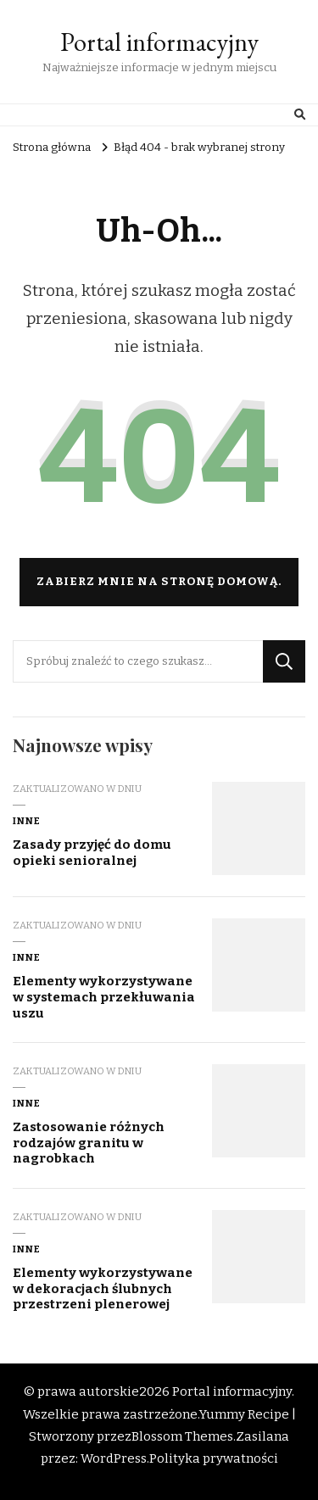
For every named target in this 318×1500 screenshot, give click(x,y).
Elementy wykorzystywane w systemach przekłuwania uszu (104, 996)
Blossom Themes (182, 1436)
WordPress (114, 1458)
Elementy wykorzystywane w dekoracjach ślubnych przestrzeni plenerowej (102, 1288)
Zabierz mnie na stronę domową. (159, 581)
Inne (27, 821)
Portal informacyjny (159, 42)
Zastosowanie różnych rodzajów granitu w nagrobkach (89, 1142)
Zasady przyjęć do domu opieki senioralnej (92, 852)
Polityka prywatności (213, 1458)
